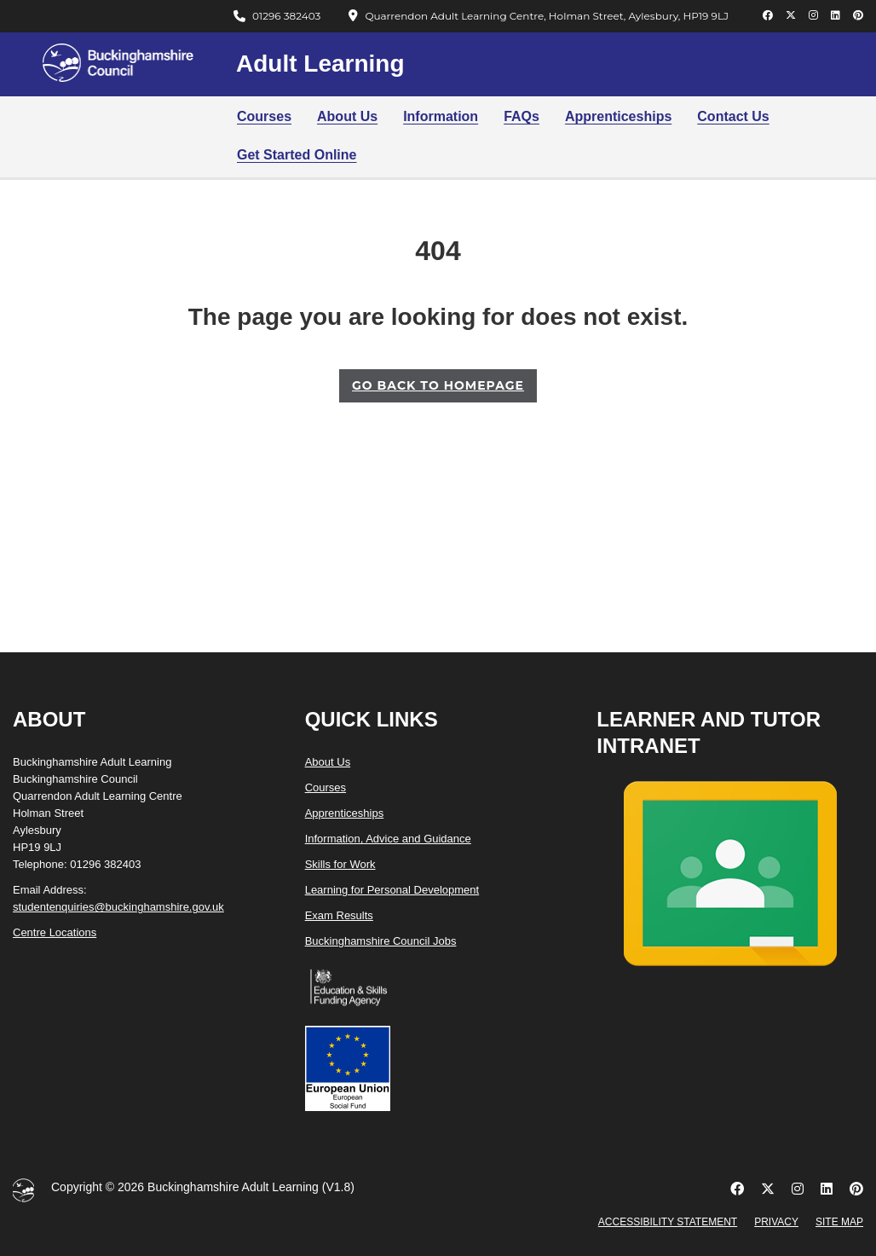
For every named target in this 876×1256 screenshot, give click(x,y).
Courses (264, 116)
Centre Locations (54, 932)
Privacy (776, 1222)
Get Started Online (296, 155)
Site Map (839, 1222)
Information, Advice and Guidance (388, 838)
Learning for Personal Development (392, 889)
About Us (347, 116)
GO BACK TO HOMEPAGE (438, 385)
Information (440, 116)
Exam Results (339, 915)
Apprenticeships (618, 116)
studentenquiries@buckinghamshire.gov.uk (118, 906)
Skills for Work (340, 864)
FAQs (521, 116)
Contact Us (733, 116)
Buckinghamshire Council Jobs (381, 941)
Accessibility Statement (667, 1222)
